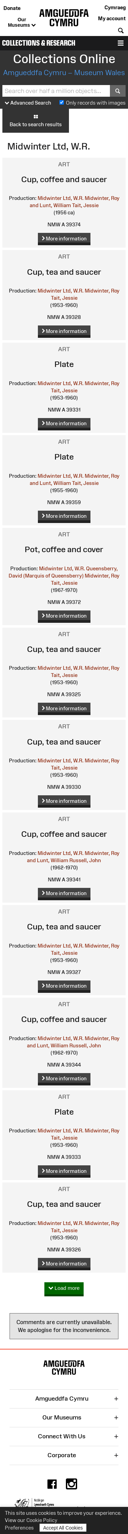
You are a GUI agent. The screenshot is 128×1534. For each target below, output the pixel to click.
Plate (64, 364)
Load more (64, 1288)
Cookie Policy (41, 1520)
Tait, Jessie (85, 205)
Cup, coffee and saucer (64, 179)
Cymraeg (115, 7)
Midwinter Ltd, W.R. (61, 198)
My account (112, 18)
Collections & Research (38, 43)
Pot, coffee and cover (64, 549)
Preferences (19, 1528)
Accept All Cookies (63, 1528)
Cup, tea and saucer (64, 271)
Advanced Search (28, 103)
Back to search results (36, 120)
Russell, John (85, 860)
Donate (11, 8)
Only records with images (96, 103)
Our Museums (21, 22)
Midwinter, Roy (102, 291)
